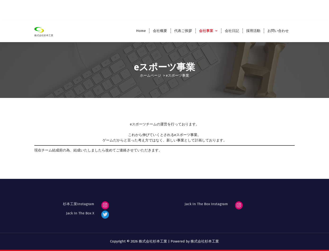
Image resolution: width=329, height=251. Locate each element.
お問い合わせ (278, 31)
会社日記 (232, 31)
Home (141, 31)
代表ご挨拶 (183, 31)
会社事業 (206, 31)
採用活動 (253, 31)
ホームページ (150, 75)
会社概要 (160, 31)
